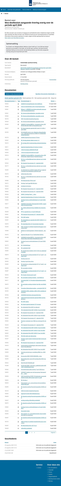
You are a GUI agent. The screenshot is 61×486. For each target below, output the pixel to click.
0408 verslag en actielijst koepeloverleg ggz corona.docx (33, 422)
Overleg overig (24, 83)
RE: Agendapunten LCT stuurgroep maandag (32, 224)
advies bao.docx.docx (26, 174)
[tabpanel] (30, 267)
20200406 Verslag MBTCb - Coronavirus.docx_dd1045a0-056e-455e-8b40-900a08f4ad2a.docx (33, 238)
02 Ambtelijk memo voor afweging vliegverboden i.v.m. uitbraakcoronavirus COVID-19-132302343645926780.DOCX (33, 134)
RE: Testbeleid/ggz (25, 245)
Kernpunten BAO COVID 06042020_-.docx (31, 356)
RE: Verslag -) (24, 380)
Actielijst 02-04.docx (26, 186)
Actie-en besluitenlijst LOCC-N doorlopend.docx (33, 106)
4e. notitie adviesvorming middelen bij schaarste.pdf (33, 208)
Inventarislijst (52, 79)
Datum (53, 101)
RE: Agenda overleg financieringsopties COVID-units (33, 387)
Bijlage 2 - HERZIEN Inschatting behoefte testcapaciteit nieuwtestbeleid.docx (33, 110)
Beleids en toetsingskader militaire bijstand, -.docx (33, 231)
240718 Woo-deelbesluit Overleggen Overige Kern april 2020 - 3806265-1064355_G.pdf (36, 68)
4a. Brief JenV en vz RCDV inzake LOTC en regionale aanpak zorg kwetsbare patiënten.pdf (33, 170)
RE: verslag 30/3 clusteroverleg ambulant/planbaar (33, 143)
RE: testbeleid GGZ (25, 248)
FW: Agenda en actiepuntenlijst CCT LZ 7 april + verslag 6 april (33, 271)
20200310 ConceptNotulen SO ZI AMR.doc (31, 104)
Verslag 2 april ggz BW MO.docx (29, 183)
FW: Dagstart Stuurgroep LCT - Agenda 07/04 (32, 318)
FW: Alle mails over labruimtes (28, 336)
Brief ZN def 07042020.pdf (27, 363)
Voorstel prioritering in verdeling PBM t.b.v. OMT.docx (33, 352)
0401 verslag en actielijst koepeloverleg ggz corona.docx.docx (33, 227)
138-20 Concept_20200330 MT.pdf (29, 149)
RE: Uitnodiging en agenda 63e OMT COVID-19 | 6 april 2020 (33, 220)
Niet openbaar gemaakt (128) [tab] (42, 98)
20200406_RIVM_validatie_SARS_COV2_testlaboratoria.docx (33, 291)
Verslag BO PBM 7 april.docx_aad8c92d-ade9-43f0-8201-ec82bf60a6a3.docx (33, 366)
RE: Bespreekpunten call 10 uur (29, 425)
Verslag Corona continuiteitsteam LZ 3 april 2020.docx (33, 200)
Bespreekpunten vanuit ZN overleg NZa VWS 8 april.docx (33, 359)
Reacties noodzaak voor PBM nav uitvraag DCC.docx (33, 321)
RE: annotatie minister (26, 268)
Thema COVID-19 (26, 9)
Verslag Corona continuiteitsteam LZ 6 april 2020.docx (33, 242)
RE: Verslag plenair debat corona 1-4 (30, 140)
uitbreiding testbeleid (26, 428)
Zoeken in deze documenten (14, 94)
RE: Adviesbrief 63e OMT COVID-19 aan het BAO (33, 315)
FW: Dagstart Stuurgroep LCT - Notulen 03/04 (32, 214)
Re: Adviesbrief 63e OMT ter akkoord (30, 307)
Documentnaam (26, 101)
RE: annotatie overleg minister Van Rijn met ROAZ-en (33, 285)
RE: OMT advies (25, 301)
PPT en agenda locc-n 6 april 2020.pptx (31, 211)
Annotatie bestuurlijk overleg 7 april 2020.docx (32, 369)
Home (3, 9)
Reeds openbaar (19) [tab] (28, 98)
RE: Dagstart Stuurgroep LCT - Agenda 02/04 (32, 163)
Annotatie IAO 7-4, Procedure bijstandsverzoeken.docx (33, 281)
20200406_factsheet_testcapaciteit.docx (31, 295)
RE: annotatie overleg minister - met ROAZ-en (32, 277)
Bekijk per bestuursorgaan (39, 9)
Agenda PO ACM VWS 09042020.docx (30, 393)
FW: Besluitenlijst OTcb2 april (28, 180)
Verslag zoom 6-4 (25, 258)
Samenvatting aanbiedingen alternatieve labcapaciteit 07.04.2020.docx (33, 346)
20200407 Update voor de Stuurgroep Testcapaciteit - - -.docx (33, 373)
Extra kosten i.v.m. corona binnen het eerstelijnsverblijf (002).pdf (33, 383)
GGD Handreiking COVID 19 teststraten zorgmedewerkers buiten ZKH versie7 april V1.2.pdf (33, 376)
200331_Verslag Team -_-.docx (28, 194)
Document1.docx (25, 411)
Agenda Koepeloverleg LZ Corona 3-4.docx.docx (33, 197)
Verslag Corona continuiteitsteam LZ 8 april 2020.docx (33, 407)
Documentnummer (11, 101)
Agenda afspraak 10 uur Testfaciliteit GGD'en (32, 234)
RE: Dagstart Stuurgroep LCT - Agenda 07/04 (32, 312)
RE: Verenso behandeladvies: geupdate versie (32, 113)
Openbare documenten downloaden (46, 94)
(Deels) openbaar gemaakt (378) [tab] (13, 98)
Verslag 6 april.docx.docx (27, 261)
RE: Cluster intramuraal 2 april (28, 275)
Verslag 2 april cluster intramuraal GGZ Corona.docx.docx (33, 339)
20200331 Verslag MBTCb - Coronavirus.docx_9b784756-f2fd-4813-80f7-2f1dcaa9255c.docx (33, 125)
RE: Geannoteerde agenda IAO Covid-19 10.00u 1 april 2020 (33, 129)
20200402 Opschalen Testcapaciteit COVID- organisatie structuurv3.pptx (33, 204)
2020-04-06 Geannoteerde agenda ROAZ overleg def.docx (33, 298)
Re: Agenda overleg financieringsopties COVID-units (33, 403)
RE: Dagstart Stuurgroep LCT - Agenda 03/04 (32, 189)
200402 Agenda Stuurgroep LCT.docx (30, 137)
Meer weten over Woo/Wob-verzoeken (14, 38)
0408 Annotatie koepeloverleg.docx (30, 391)
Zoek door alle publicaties (14, 9)
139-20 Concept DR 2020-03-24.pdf (30, 152)
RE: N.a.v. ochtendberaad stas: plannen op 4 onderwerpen (33, 159)
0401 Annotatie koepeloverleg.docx (30, 119)
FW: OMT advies (25, 217)
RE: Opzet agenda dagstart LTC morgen (31, 304)
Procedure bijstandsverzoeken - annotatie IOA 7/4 (33, 288)
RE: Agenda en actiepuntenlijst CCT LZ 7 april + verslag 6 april (33, 255)
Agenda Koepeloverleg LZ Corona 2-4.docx (31, 147)
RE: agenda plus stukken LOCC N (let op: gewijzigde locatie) (33, 251)
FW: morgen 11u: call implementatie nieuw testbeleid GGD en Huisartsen (33, 414)
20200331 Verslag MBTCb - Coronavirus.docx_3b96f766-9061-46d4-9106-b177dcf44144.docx (33, 156)
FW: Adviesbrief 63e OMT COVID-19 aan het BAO (33, 310)
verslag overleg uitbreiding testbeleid (30, 400)
